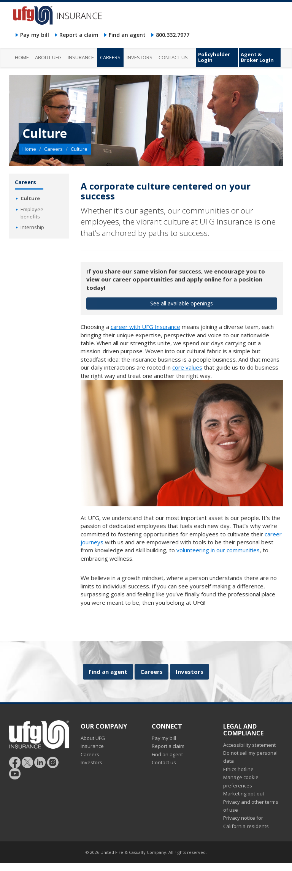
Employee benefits (32, 213)
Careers (53, 148)
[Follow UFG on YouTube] (15, 773)
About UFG (93, 738)
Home (29, 148)
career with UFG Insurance (145, 326)
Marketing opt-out (243, 793)
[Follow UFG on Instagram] (53, 762)
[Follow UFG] (27, 762)
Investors (189, 671)
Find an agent (127, 34)
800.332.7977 (172, 34)
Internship (32, 227)
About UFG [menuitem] (48, 57)
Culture (30, 198)
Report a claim (78, 34)
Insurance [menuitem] (81, 57)
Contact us (164, 762)
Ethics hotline (238, 769)
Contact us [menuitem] (173, 57)
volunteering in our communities (218, 550)
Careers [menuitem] (110, 57)
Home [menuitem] (22, 57)
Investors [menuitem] (139, 57)
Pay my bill (34, 34)
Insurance (92, 746)
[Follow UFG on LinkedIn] (40, 762)
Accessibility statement (249, 744)
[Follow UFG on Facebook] (15, 762)
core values (187, 367)
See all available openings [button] (181, 303)
